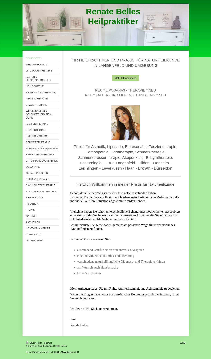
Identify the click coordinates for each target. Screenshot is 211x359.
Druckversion (34, 343)
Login (182, 342)
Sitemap (48, 343)
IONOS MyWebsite (62, 352)
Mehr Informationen (125, 78)
